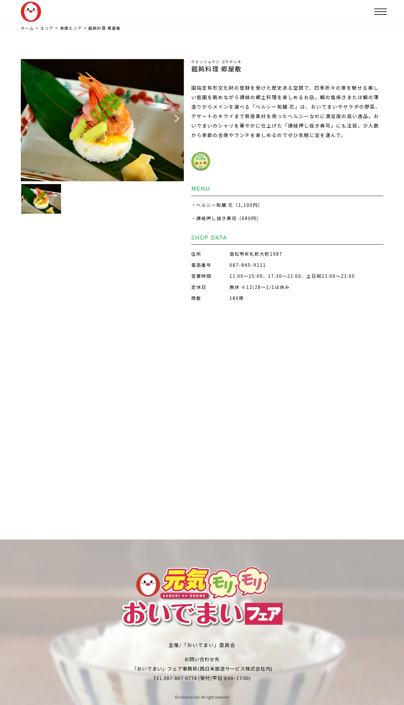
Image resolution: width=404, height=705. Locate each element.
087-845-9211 (247, 265)
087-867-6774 (180, 678)
